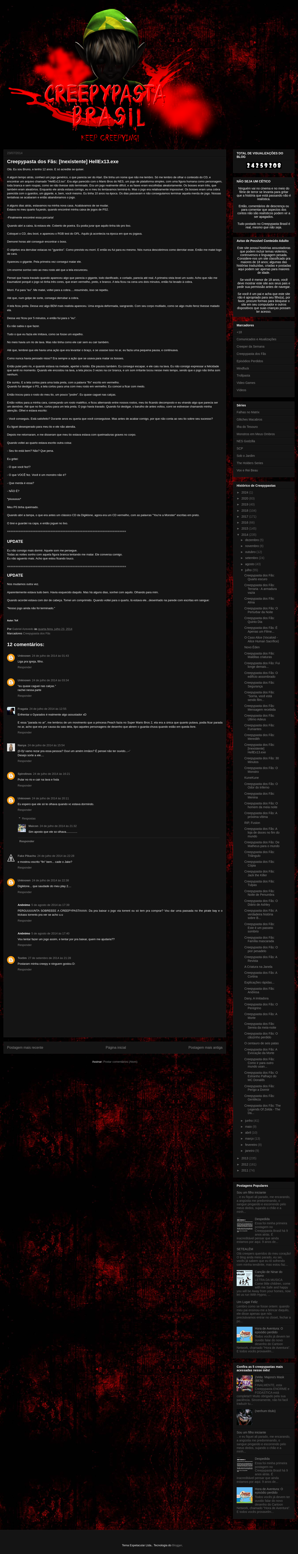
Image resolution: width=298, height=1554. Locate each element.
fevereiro (251, 1144)
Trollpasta (243, 375)
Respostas (29, 818)
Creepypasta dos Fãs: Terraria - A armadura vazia (260, 588)
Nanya (22, 745)
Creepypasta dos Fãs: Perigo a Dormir (259, 1088)
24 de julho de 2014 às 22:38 (50, 880)
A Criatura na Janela (258, 966)
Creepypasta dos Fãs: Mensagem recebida (260, 707)
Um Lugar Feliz (247, 1302)
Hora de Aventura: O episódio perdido (269, 1330)
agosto (250, 564)
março (250, 1138)
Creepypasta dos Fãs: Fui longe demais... (262, 665)
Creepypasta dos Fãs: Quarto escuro (259, 577)
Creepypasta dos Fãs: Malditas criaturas (259, 655)
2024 (245, 492)
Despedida (262, 1219)
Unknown (24, 655)
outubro (250, 552)
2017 (245, 516)
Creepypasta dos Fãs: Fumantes (259, 727)
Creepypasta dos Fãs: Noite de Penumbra (259, 893)
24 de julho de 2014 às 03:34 (50, 680)
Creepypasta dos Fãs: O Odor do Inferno (261, 785)
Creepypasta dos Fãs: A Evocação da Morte (260, 1051)
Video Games (246, 383)
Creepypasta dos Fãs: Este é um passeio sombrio (259, 927)
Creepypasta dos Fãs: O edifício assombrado (261, 674)
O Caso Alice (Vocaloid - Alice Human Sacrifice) (261, 639)
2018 (245, 510)
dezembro (252, 540)
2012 (245, 1164)
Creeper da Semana (250, 346)
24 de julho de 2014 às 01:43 (50, 655)
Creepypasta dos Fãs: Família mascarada (259, 939)
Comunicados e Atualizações (256, 339)
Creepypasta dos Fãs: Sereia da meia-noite (260, 1025)
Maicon (33, 826)
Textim (22, 958)
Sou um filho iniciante (251, 1192)
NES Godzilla (246, 441)
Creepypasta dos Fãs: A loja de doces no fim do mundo (261, 832)
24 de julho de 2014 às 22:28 (55, 855)
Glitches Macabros (249, 419)
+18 (239, 332)
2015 (245, 528)
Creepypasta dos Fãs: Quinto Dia (259, 620)
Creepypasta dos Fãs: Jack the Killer (259, 873)
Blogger (177, 1545)
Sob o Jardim (246, 455)
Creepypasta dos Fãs (36, 633)
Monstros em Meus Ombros (256, 434)
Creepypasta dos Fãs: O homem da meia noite (261, 805)
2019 (245, 504)
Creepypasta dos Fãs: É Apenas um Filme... (260, 629)
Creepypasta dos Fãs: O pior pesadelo (261, 949)
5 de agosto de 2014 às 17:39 (50, 905)
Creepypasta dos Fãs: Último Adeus (259, 717)
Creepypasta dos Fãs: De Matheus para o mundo (261, 844)
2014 (245, 534)
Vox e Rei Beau (247, 470)
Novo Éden (252, 647)
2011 (245, 1170)
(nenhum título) (265, 1411)
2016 (245, 522)
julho (248, 570)
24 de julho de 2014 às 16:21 (51, 773)
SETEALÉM (245, 1249)
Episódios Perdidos (250, 361)
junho (249, 1120)
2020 (245, 498)
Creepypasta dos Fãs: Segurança (259, 684)
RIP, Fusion (252, 823)
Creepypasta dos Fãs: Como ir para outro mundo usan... (259, 1062)
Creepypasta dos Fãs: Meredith (259, 737)
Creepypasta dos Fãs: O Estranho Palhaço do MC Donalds (261, 1076)
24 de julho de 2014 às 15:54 (46, 745)
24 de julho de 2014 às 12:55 (47, 708)
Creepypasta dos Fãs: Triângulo (259, 853)
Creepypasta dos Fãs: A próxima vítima (260, 815)
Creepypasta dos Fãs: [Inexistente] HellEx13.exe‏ (259, 748)
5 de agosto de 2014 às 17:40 (50, 933)
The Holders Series (250, 463)
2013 (245, 1158)
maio (249, 1126)
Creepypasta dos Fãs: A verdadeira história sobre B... (260, 914)
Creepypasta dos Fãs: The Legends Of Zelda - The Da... (262, 1109)
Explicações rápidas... (259, 982)
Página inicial (116, 1047)
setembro (252, 558)
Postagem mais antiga (206, 1047)
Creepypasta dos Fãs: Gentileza (259, 1097)
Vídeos (241, 390)
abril (248, 1132)
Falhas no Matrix (248, 412)
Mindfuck (243, 368)
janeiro (250, 1150)
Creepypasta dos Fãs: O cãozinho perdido (261, 1035)
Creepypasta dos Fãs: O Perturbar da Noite (261, 610)
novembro (252, 546)
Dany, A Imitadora (256, 998)
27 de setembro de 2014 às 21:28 (49, 958)
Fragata (23, 708)
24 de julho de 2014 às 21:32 (58, 826)
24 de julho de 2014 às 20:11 (50, 798)
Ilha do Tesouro (247, 427)
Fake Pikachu (27, 855)
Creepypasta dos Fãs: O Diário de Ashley (261, 902)
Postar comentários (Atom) (120, 1061)
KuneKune (251, 777)
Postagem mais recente (25, 1047)
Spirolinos (25, 773)
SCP (240, 448)
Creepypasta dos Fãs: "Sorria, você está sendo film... (259, 696)
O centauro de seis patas (261, 1043)
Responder (25, 667)
